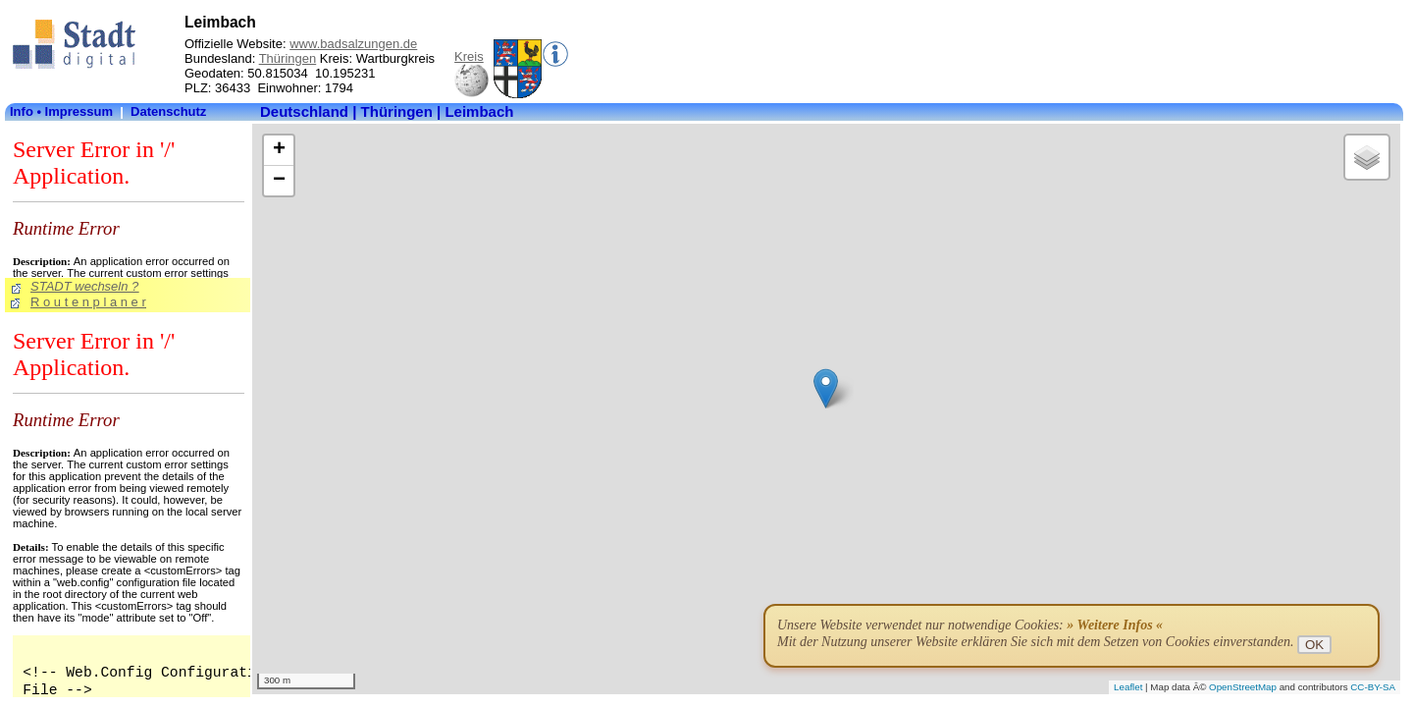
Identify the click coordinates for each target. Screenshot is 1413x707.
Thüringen (288, 58)
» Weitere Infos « (1115, 625)
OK (1314, 644)
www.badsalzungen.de (353, 43)
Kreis (469, 56)
